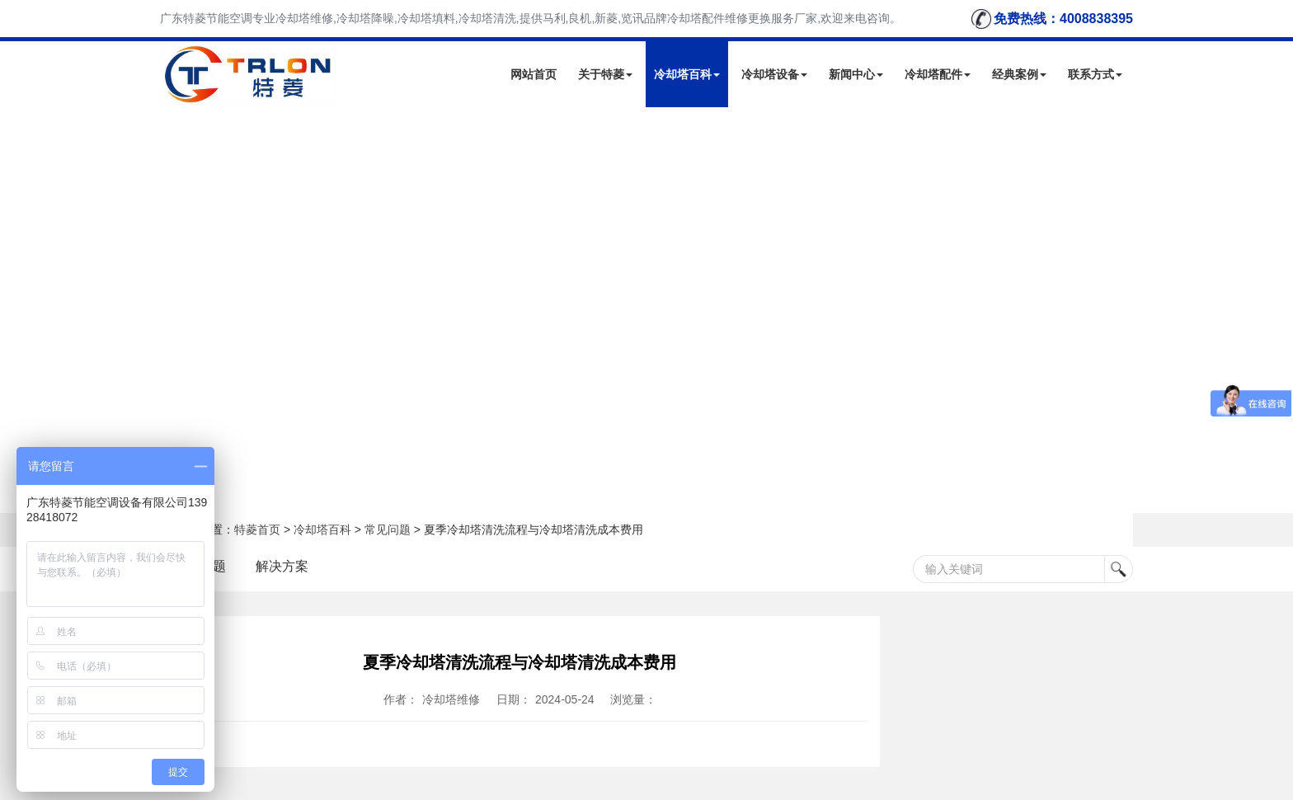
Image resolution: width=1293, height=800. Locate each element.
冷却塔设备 (774, 74)
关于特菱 (605, 74)
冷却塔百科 (687, 74)
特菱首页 (257, 529)
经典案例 (1019, 74)
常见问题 (387, 529)
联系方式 (1095, 74)
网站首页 (533, 74)
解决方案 (282, 566)
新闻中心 (856, 74)
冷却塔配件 (938, 74)
